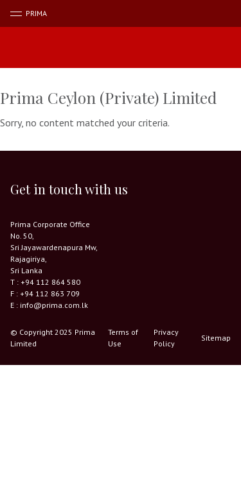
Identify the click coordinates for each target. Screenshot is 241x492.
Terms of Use (123, 337)
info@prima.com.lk (54, 305)
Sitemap (216, 338)
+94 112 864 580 (50, 282)
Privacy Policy (166, 337)
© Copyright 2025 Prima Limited (52, 337)
